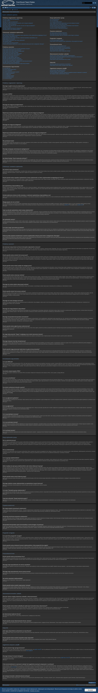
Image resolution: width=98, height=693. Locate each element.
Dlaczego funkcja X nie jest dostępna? (57, 71)
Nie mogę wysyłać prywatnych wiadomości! (58, 32)
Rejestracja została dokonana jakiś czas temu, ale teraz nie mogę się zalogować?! (19, 25)
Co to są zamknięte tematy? (8, 76)
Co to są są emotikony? (7, 70)
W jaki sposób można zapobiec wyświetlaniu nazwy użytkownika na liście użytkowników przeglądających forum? (25, 35)
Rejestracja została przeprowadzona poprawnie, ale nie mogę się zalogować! (18, 23)
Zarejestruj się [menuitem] (95, 8)
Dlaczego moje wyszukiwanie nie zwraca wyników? (60, 47)
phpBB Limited (37, 649)
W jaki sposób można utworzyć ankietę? (10, 52)
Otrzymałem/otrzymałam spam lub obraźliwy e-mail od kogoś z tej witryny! (64, 35)
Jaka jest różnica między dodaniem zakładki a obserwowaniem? (62, 55)
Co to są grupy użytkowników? (56, 21)
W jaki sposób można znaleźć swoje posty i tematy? (60, 50)
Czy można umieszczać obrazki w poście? (11, 71)
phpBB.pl (66, 204)
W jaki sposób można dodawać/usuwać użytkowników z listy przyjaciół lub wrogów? (66, 41)
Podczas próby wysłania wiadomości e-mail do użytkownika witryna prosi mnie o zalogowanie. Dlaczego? (23, 43)
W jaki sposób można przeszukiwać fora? (58, 45)
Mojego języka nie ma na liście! (9, 39)
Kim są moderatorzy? (54, 20)
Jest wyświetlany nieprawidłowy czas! (10, 36)
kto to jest (13, 666)
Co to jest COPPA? (6, 20)
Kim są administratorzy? (54, 19)
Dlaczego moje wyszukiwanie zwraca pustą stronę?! (60, 48)
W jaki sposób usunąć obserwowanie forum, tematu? (60, 59)
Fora (7, 7)
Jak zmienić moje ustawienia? (8, 34)
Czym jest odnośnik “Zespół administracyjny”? (59, 28)
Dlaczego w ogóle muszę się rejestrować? (11, 19)
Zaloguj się (9, 9)
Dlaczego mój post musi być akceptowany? (11, 62)
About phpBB (28, 650)
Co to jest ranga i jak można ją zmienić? (10, 42)
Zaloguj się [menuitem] (93, 8)
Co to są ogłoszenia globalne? (9, 73)
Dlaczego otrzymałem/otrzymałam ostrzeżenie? (12, 58)
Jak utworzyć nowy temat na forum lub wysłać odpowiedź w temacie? (16, 48)
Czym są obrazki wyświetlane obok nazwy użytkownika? (14, 40)
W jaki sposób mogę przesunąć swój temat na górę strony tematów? (16, 63)
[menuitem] (91, 8)
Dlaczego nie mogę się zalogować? (10, 24)
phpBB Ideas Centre (65, 657)
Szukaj (4, 9)
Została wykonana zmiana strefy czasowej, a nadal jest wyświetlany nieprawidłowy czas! (20, 37)
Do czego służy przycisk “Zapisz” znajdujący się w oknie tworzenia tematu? (17, 61)
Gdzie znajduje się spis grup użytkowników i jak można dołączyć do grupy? (64, 23)
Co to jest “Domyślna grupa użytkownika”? (58, 26)
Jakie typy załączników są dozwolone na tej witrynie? (60, 64)
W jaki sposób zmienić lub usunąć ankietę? (11, 54)
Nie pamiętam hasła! (7, 26)
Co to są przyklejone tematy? (8, 75)
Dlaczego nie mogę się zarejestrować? (10, 21)
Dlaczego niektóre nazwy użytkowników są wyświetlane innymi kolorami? (64, 25)
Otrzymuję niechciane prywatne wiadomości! (58, 34)
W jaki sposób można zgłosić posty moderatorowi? (13, 59)
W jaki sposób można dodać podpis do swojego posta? (13, 51)
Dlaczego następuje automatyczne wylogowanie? (12, 28)
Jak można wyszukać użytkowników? (57, 49)
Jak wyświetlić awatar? (7, 41)
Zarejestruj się (15, 9)
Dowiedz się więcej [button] (34, 690)
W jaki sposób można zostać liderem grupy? (58, 24)
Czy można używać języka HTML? (9, 69)
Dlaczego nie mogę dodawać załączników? (11, 57)
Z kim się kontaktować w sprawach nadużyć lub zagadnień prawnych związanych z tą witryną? (68, 72)
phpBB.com (80, 204)
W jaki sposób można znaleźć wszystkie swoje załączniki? (61, 65)
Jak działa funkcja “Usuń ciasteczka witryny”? (11, 29)
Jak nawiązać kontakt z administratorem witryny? (59, 73)
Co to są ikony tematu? (7, 78)
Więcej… (3, 8)
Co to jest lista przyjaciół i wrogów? (57, 40)
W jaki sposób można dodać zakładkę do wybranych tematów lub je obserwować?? (66, 56)
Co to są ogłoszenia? (7, 74)
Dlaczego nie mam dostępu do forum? (10, 56)
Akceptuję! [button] (90, 690)
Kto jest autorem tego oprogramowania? (58, 69)
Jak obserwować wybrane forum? (56, 58)
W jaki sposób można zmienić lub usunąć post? (12, 49)
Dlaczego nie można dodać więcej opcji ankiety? (12, 53)
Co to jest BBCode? (6, 68)
